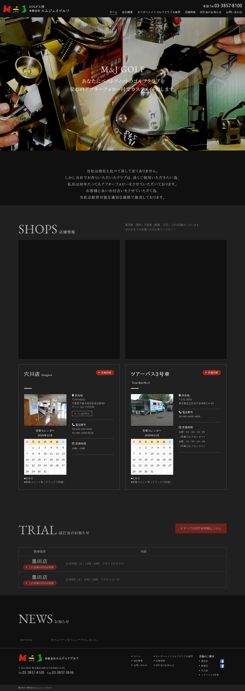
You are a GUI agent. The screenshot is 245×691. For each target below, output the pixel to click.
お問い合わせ (141, 665)
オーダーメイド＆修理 (158, 12)
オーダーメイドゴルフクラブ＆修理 (174, 656)
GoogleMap (82, 413)
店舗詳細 (105, 372)
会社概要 (127, 12)
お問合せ (234, 12)
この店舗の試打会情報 (40, 575)
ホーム (114, 12)
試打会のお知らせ (210, 12)
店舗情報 (190, 12)
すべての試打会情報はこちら (201, 536)
